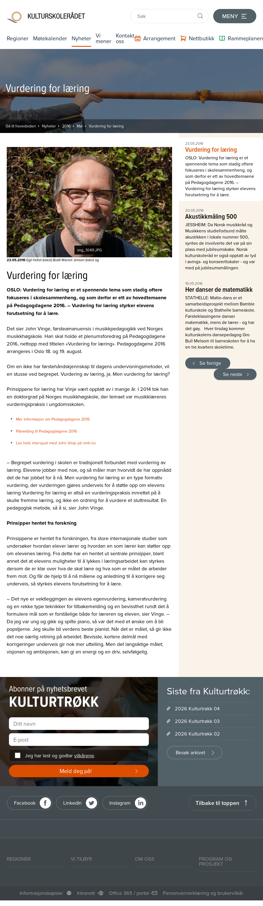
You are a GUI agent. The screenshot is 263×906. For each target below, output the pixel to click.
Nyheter (81, 38)
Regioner (18, 38)
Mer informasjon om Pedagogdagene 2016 (53, 419)
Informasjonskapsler (41, 892)
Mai (80, 126)
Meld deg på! (76, 771)
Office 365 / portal (129, 892)
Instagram (120, 802)
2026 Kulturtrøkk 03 (197, 721)
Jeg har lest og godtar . (60, 755)
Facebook (25, 802)
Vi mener (103, 38)
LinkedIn (72, 802)
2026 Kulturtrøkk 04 (197, 708)
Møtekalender (50, 38)
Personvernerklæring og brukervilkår (203, 892)
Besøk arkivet (190, 752)
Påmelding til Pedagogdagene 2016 (46, 431)
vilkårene (84, 755)
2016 (66, 126)
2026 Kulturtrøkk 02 (197, 733)
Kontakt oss (125, 38)
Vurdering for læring (106, 126)
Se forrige (210, 362)
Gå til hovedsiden (21, 126)
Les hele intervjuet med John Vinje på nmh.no (56, 443)
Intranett (86, 892)
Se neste (232, 374)
